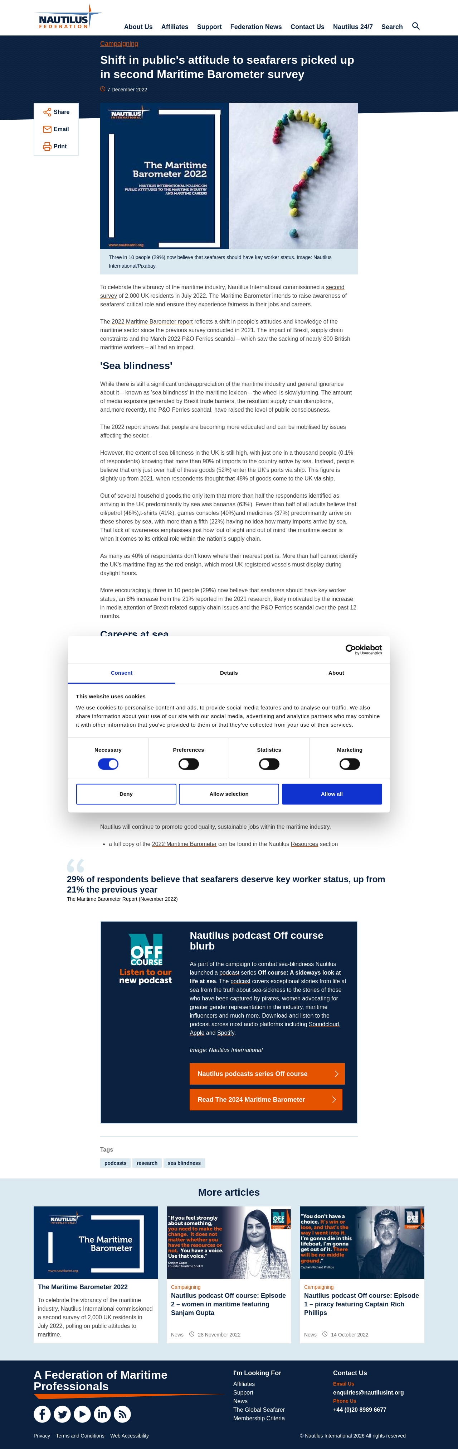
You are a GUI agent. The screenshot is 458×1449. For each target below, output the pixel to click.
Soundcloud (324, 1024)
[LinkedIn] (102, 1414)
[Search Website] (415, 27)
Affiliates (175, 26)
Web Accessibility (129, 1436)
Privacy (42, 1436)
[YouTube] (82, 1414)
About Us (138, 26)
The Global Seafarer (259, 1410)
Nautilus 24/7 (353, 26)
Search (392, 26)
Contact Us (308, 26)
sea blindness (184, 1163)
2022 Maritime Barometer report (152, 322)
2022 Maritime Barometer (184, 844)
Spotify (225, 1033)
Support (209, 26)
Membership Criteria (259, 1418)
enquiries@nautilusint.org (368, 1393)
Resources (304, 844)
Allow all (332, 794)
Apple (197, 1033)
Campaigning (119, 43)
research (147, 1163)
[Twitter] (62, 1414)
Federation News (256, 26)
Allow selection (228, 794)
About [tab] (336, 673)
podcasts (115, 1163)
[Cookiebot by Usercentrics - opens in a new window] (351, 649)
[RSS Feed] (122, 1414)
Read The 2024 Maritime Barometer (267, 1099)
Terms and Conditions (80, 1436)
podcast (229, 973)
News (240, 1401)
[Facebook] (42, 1414)
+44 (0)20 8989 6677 (359, 1410)
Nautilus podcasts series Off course (269, 1073)
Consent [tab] (122, 673)
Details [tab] (229, 673)
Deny (126, 794)
